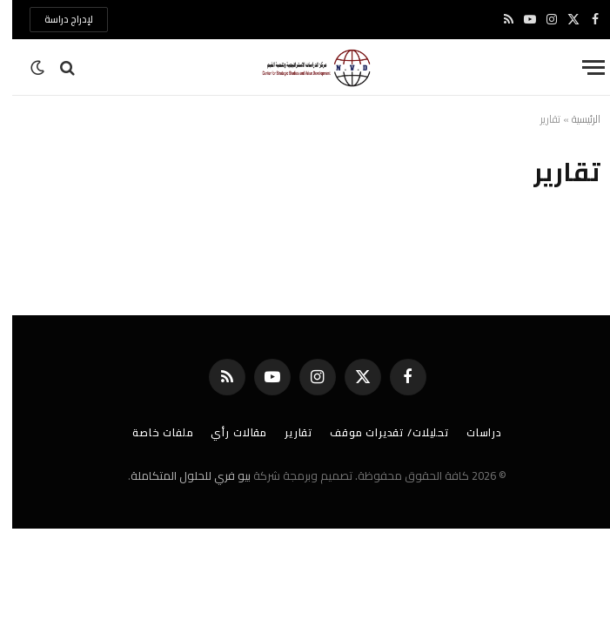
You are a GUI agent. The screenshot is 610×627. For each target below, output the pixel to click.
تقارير (286, 432)
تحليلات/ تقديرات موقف (377, 432)
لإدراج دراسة (56, 19)
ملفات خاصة (150, 432)
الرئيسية (574, 119)
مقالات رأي (226, 432)
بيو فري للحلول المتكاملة (178, 475)
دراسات (472, 432)
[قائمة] (581, 67)
